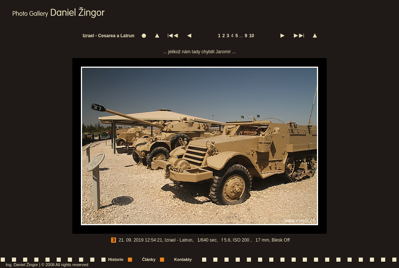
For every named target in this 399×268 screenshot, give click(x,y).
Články (148, 259)
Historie (115, 259)
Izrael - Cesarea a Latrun (109, 35)
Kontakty (183, 259)
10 (251, 35)
